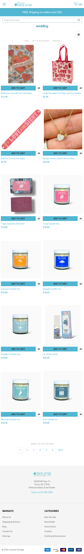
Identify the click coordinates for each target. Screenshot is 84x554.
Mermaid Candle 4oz (10, 419)
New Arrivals (50, 517)
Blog (4, 526)
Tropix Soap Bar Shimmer (13, 224)
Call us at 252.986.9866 (42, 492)
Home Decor (50, 526)
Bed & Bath (49, 522)
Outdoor (48, 531)
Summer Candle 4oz (10, 289)
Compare (38, 88)
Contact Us (7, 531)
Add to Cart (18, 88)
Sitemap (6, 536)
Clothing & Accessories (55, 536)
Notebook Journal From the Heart (16, 93)
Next (62, 449)
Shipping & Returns (11, 522)
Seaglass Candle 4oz (10, 354)
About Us (6, 517)
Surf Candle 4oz (50, 419)
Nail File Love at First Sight (13, 158)
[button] (78, 35)
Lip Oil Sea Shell (50, 354)
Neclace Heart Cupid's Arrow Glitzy (59, 158)
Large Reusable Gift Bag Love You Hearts (62, 93)
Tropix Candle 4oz (51, 224)
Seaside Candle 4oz (52, 289)
